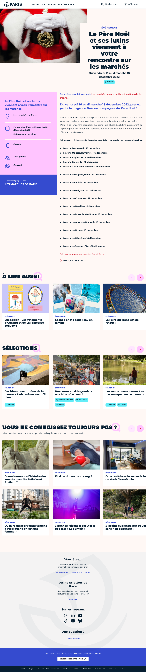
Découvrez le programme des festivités (80, 254)
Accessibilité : (54, 669)
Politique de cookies (103, 669)
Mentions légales (28, 669)
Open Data (87, 669)
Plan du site (120, 669)
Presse (77, 669)
